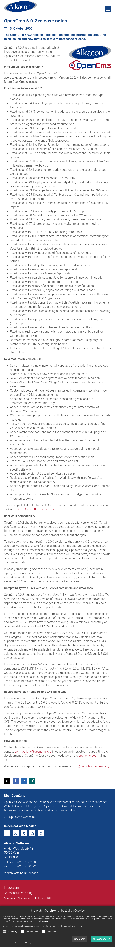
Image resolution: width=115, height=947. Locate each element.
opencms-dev (87, 755)
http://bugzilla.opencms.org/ (91, 766)
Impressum (7, 943)
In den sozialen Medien (20, 826)
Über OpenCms (14, 795)
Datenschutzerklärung (23, 943)
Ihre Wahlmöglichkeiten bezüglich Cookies (57, 910)
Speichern (79, 939)
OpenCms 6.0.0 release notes (37, 509)
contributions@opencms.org (33, 751)
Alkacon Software (16, 843)
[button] (7, 781)
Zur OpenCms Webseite (19, 817)
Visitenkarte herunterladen (21, 873)
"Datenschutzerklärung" (25, 926)
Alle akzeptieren (101, 939)
